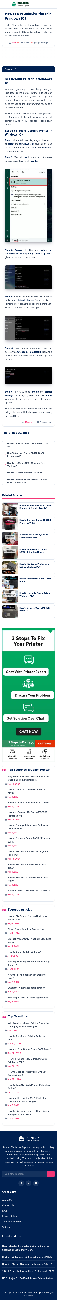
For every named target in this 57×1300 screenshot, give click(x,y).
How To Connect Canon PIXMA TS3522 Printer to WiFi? (26, 454)
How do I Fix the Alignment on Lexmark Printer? (27, 1264)
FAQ (4, 1210)
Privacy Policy (9, 1216)
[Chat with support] (28, 695)
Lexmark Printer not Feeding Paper (26, 987)
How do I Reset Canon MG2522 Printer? (29, 890)
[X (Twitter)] (28, 1183)
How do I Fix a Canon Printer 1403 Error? (29, 802)
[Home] (28, 1139)
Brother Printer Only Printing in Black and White (27, 1257)
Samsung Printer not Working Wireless (28, 997)
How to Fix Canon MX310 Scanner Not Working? (26, 464)
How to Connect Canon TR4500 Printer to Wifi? (27, 445)
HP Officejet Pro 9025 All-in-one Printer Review (27, 1278)
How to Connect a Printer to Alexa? (24, 472)
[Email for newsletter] (24, 1174)
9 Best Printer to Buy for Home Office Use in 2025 (28, 1271)
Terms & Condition (11, 1221)
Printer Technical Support (31, 1292)
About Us (7, 1200)
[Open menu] (5, 4)
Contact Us (8, 1205)
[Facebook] (21, 1183)
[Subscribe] (51, 1174)
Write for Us (8, 1227)
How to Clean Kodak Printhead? (25, 952)
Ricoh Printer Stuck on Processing (26, 929)
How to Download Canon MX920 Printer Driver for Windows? (27, 481)
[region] (28, 57)
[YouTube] (36, 1183)
